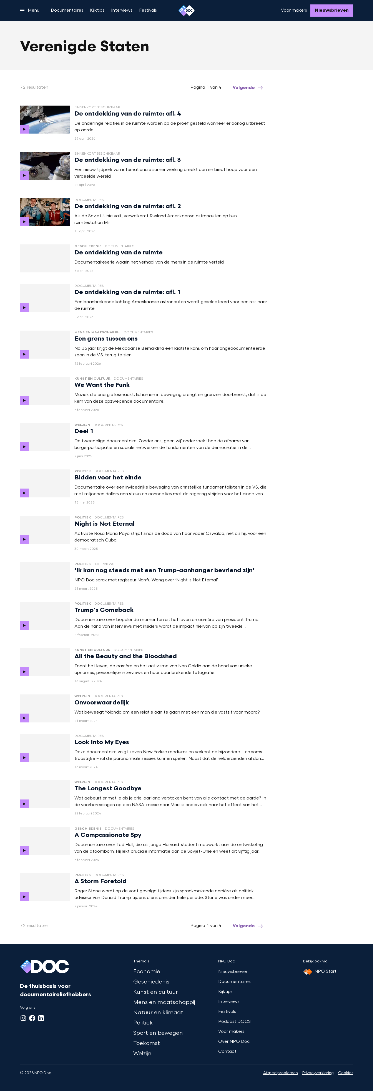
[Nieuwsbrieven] (331, 10)
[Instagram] (23, 1018)
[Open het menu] (30, 10)
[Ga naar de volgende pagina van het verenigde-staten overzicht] (248, 87)
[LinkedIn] (41, 1018)
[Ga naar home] (186, 10)
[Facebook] (32, 1018)
